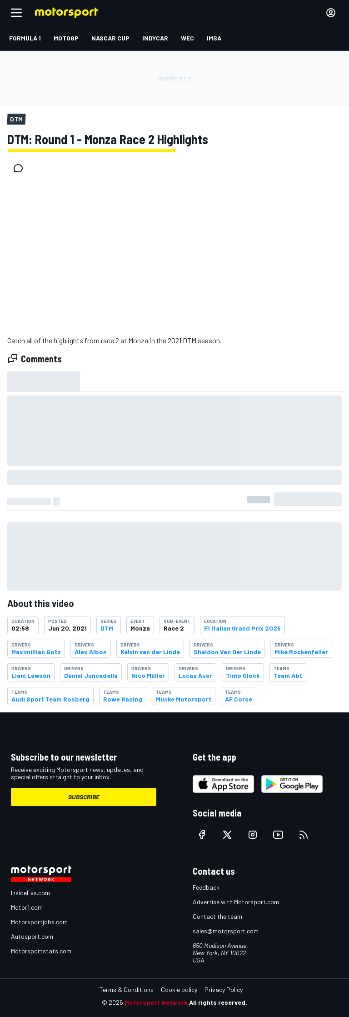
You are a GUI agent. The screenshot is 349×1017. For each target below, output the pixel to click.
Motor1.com (27, 907)
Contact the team (217, 916)
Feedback (206, 887)
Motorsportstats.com (41, 951)
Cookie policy (179, 989)
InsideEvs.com (30, 893)
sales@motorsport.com (226, 931)
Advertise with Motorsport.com (236, 902)
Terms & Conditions (127, 989)
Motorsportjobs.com (39, 922)
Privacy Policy (223, 989)
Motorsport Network (156, 1002)
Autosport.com (32, 936)
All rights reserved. (218, 1002)
